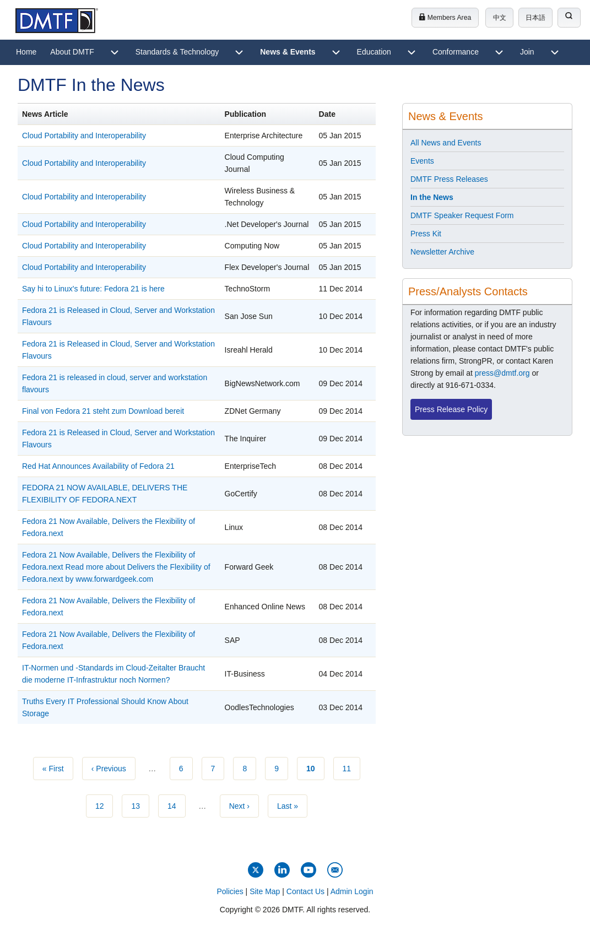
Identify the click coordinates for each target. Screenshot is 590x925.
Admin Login (352, 891)
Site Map (265, 891)
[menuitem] (26, 52)
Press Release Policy (451, 409)
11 (352, 767)
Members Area (445, 17)
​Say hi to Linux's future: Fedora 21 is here (93, 288)
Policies (229, 891)
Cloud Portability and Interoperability (84, 135)
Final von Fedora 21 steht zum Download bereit (103, 411)
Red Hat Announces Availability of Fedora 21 (98, 466)
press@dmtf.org (502, 373)
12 (104, 804)
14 (176, 804)
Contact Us (305, 891)
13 (140, 804)
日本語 (535, 17)
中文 (499, 17)
